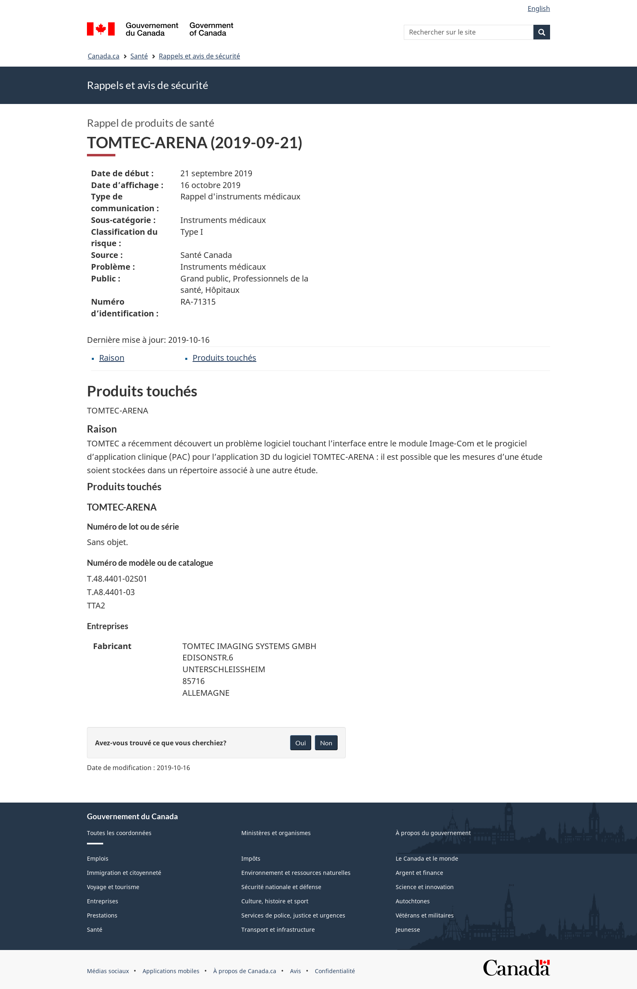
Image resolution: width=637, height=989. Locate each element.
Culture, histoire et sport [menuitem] (274, 901)
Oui (300, 743)
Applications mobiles (171, 971)
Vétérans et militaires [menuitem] (425, 915)
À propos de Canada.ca (244, 971)
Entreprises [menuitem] (102, 901)
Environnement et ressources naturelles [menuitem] (296, 872)
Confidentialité (335, 971)
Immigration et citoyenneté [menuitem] (124, 872)
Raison (111, 357)
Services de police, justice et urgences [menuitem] (293, 915)
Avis (295, 971)
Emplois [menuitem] (97, 858)
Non (326, 743)
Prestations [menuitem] (102, 915)
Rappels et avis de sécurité (199, 56)
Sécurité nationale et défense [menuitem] (281, 887)
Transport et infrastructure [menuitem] (278, 929)
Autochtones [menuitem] (413, 901)
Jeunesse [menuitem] (408, 929)
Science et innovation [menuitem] (425, 887)
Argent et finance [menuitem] (419, 872)
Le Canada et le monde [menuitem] (427, 858)
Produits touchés (224, 357)
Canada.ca (103, 56)
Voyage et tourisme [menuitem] (113, 887)
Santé (139, 56)
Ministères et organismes (276, 833)
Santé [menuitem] (94, 929)
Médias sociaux (108, 971)
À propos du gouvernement (433, 833)
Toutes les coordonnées (119, 833)
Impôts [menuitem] (250, 858)
